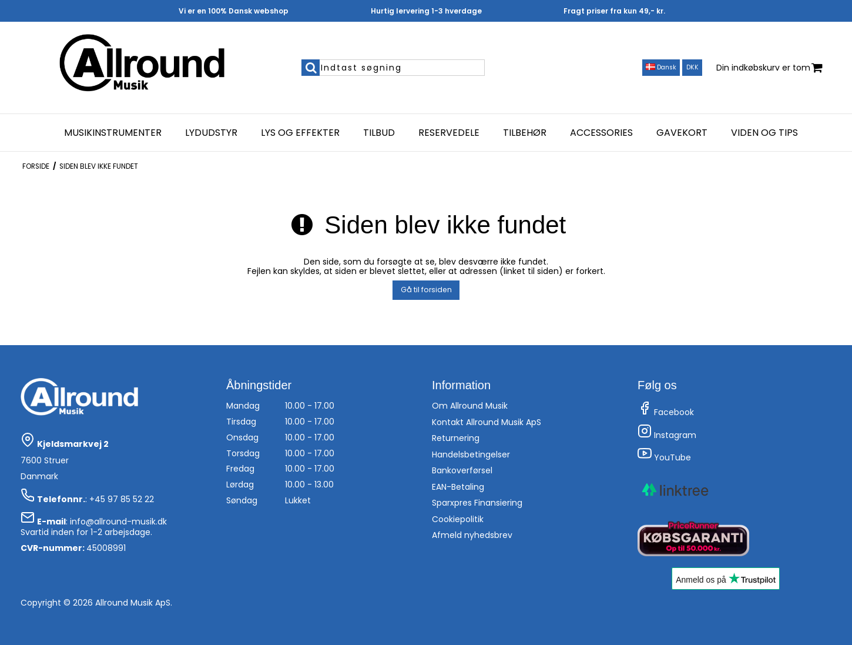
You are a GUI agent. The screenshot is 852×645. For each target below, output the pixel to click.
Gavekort (681, 133)
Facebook (666, 412)
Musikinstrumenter (113, 133)
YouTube (664, 457)
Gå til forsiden (426, 290)
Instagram (667, 435)
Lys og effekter (300, 133)
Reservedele (448, 133)
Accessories (601, 133)
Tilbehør (524, 133)
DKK (692, 67)
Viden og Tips (764, 133)
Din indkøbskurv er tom (769, 68)
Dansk (661, 67)
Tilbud (379, 133)
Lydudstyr (211, 133)
